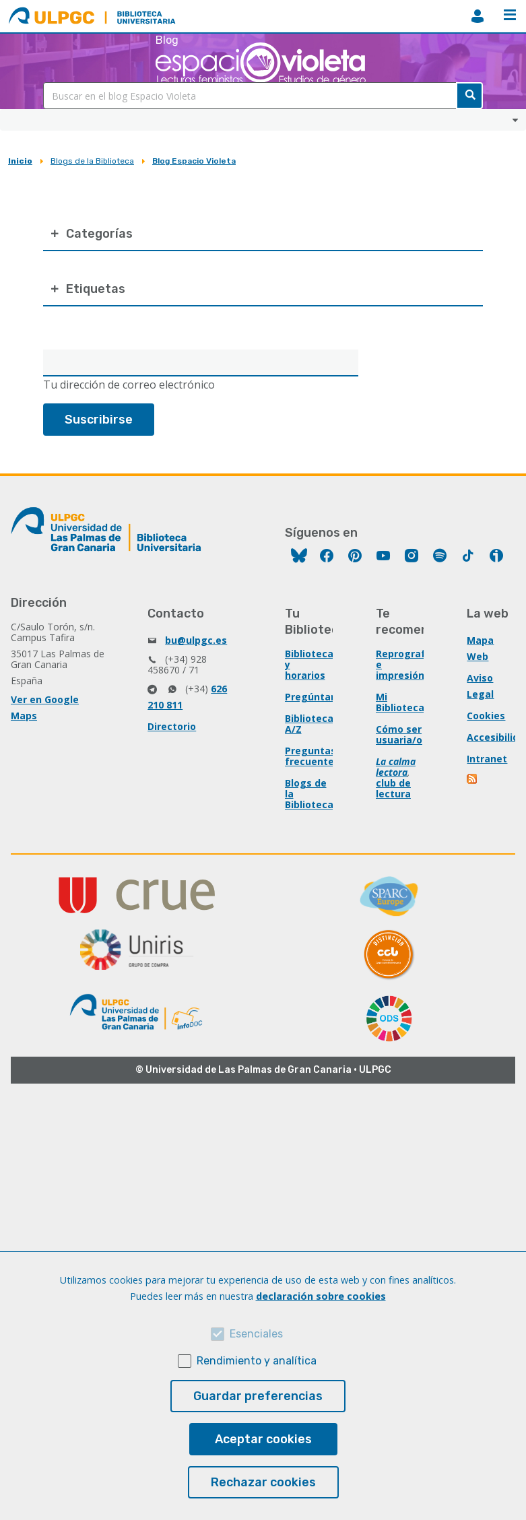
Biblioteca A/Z (309, 723)
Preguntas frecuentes (312, 756)
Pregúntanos (316, 696)
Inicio (20, 161)
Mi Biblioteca (400, 702)
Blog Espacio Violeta (194, 161)
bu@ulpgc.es (196, 640)
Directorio (171, 726)
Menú (510, 15)
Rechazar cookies (263, 1482)
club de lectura (393, 788)
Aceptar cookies (263, 1439)
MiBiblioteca (477, 16)
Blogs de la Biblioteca (92, 161)
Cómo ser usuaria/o (399, 734)
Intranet (487, 758)
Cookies (486, 715)
